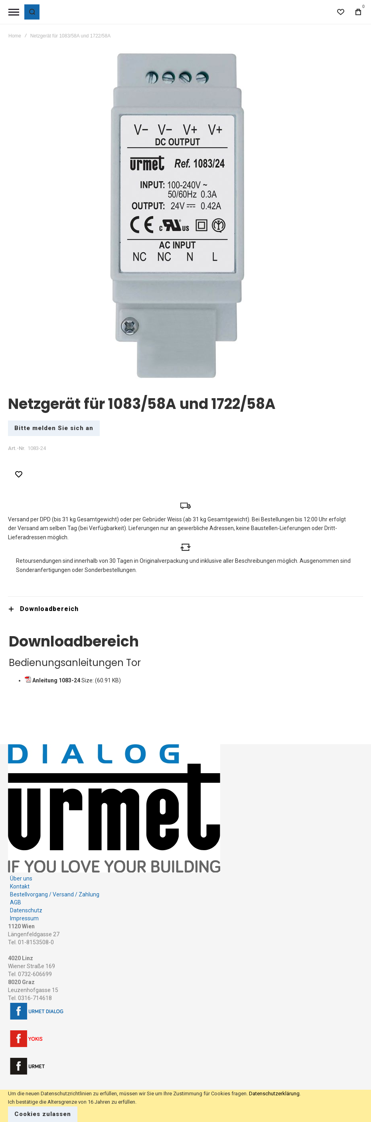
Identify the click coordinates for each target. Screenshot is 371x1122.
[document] (185, 1106)
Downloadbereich (49, 601)
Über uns (21, 871)
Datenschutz (26, 903)
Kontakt (20, 879)
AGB (15, 895)
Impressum (24, 911)
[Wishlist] (340, 12)
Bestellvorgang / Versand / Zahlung (54, 887)
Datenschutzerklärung (274, 1093)
